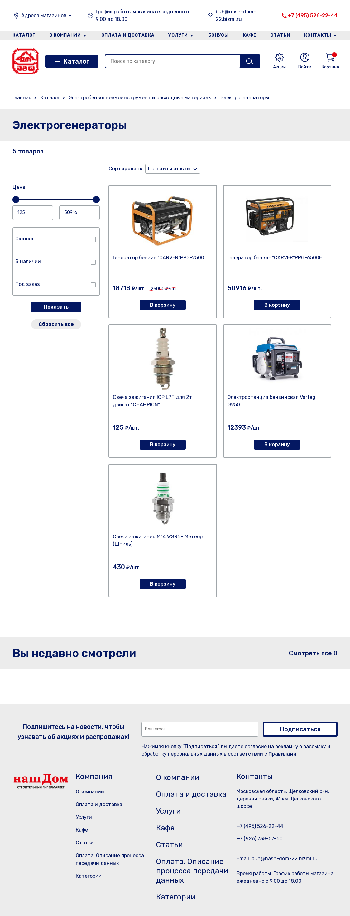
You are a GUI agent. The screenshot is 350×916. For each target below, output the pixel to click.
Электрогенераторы (244, 98)
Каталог (23, 35)
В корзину (162, 305)
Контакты (317, 35)
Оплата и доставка (128, 35)
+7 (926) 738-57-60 (260, 839)
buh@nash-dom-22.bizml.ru (236, 15)
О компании (65, 35)
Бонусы (218, 35)
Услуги (178, 35)
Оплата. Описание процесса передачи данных (192, 871)
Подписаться (300, 729)
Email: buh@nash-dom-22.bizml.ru (277, 859)
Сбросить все (56, 324)
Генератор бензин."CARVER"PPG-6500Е (275, 258)
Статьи (280, 35)
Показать (56, 307)
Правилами (282, 754)
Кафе (250, 35)
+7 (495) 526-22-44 (313, 15)
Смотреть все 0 (313, 653)
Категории (89, 876)
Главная (21, 98)
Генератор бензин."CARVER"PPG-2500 (158, 258)
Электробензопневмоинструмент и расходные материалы (140, 98)
